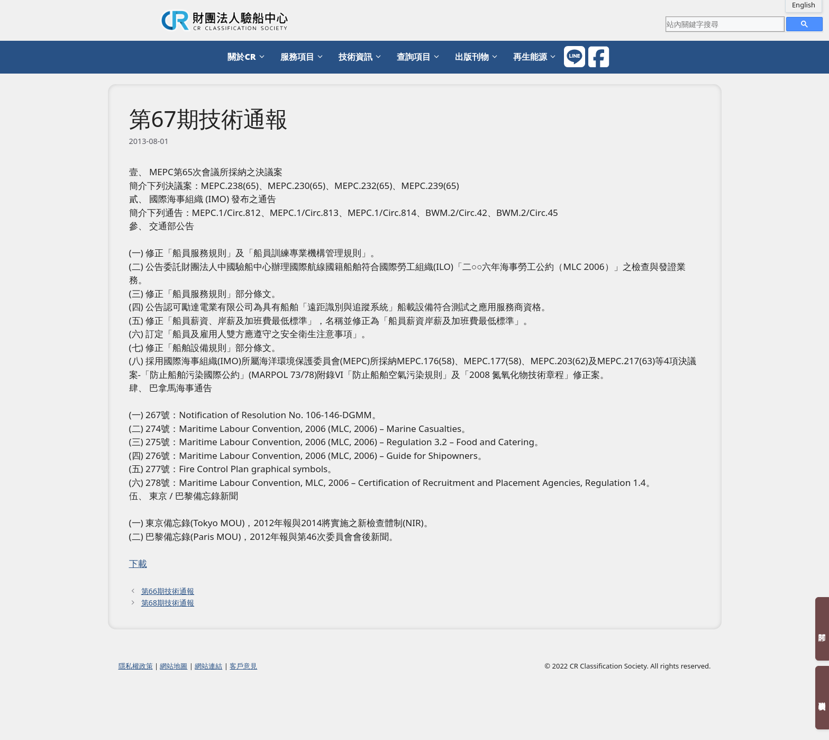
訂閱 (822, 628)
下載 (138, 563)
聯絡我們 (822, 698)
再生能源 (537, 57)
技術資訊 (362, 57)
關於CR (248, 57)
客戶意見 (243, 666)
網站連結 (208, 666)
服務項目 (304, 57)
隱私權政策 (136, 666)
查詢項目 (420, 57)
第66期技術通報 (168, 591)
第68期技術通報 (168, 603)
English (803, 5)
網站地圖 (173, 666)
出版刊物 (479, 57)
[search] (725, 23)
